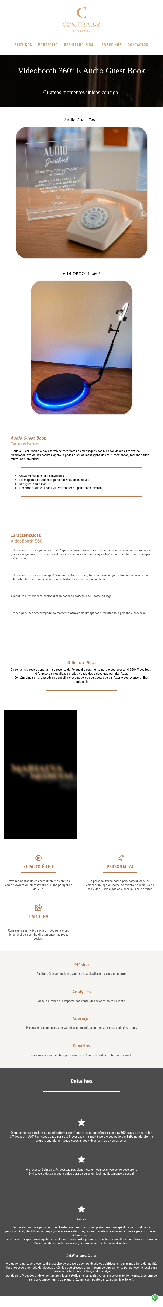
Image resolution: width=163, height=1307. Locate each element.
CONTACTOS (138, 44)
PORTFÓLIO (48, 44)
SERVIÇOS (23, 44)
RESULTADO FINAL (80, 44)
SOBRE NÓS (111, 44)
